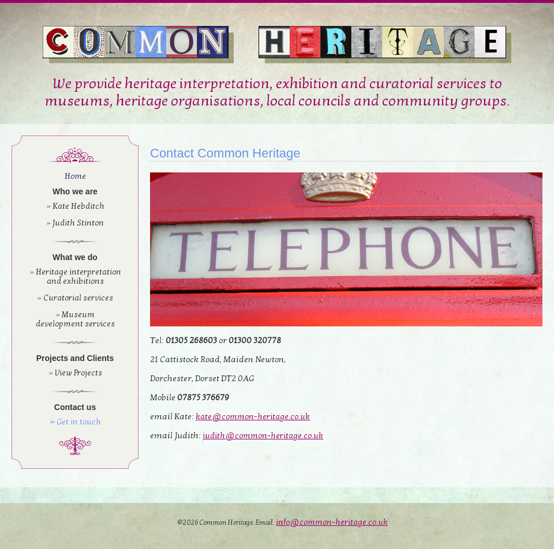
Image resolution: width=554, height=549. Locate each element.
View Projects (78, 373)
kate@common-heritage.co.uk (253, 417)
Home (75, 176)
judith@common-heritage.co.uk (263, 436)
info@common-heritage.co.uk (332, 522)
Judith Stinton (78, 223)
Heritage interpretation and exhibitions (78, 276)
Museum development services (75, 319)
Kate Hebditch (78, 206)
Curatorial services (78, 298)
